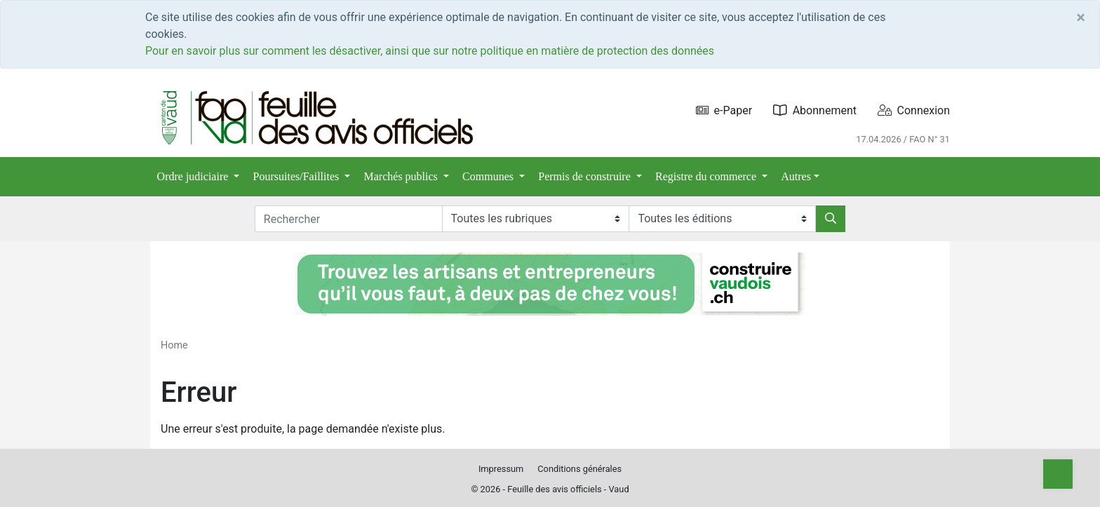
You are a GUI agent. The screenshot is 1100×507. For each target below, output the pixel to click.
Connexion (914, 110)
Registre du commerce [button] (707, 176)
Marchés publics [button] (402, 176)
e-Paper (724, 110)
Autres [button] (796, 176)
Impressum (500, 469)
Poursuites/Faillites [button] (297, 176)
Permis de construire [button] (585, 176)
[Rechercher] (830, 218)
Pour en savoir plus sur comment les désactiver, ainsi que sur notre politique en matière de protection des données (429, 51)
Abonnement (815, 110)
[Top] (1058, 474)
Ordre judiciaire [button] (194, 176)
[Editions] (722, 218)
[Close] (1080, 17)
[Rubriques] (535, 218)
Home (174, 345)
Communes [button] (489, 176)
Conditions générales (579, 469)
